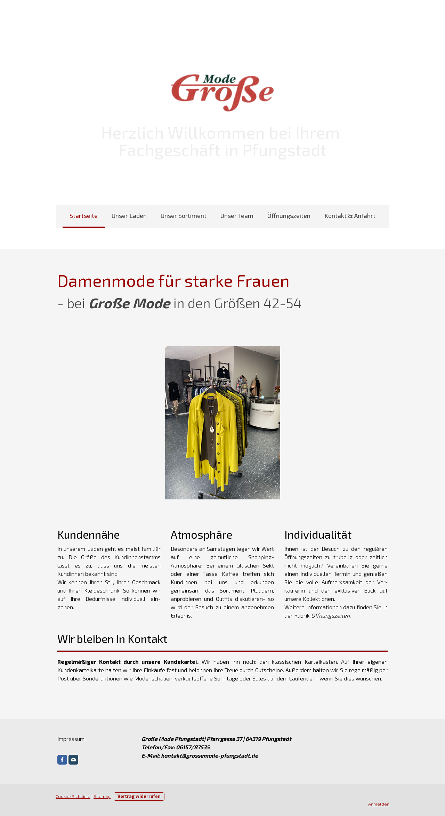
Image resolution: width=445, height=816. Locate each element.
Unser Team (236, 215)
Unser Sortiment (184, 215)
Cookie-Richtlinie (73, 796)
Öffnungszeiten (288, 215)
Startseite (84, 215)
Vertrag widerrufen (139, 796)
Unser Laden (129, 215)
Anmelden (378, 804)
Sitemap (102, 796)
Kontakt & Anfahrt (349, 215)
